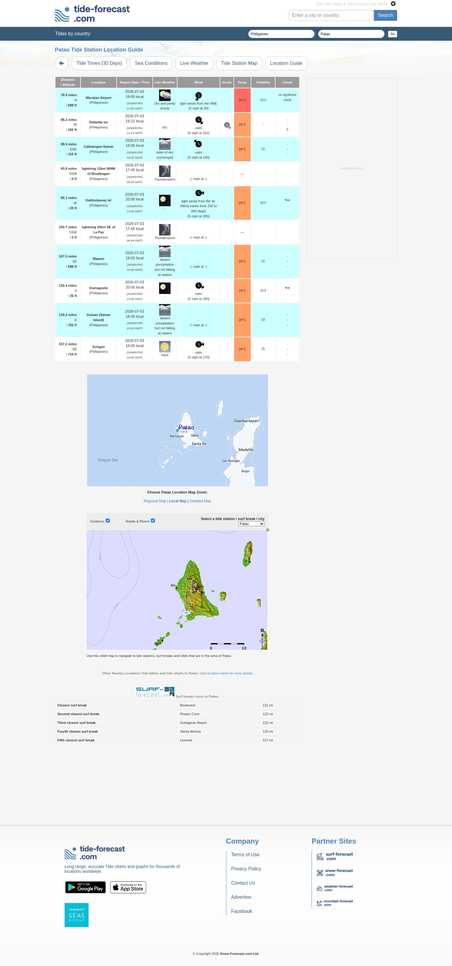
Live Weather (194, 63)
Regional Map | (156, 576)
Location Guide (286, 63)
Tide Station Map (239, 63)
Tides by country (72, 33)
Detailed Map (200, 576)
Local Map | (179, 576)
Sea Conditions (151, 63)
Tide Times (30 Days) (99, 63)
